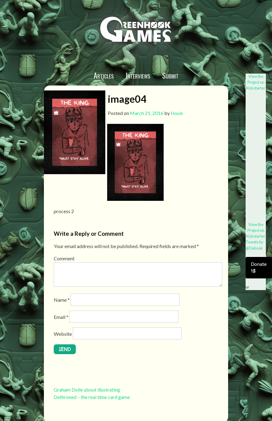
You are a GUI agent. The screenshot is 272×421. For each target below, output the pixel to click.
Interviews (138, 75)
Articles (104, 75)
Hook (177, 113)
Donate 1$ (259, 267)
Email (61, 317)
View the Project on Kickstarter (255, 82)
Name (62, 300)
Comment (64, 258)
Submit (170, 75)
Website (63, 334)
